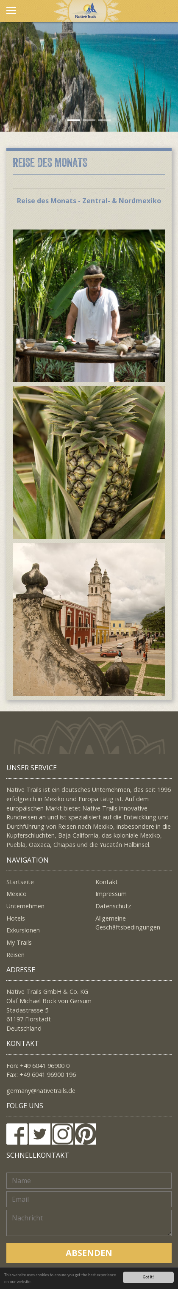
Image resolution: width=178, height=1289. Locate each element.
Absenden (89, 1253)
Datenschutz (113, 906)
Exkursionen (23, 930)
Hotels (15, 918)
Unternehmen (25, 906)
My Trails (19, 942)
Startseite (20, 882)
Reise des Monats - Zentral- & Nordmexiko (89, 200)
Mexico (16, 894)
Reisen (15, 955)
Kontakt (106, 882)
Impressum (111, 894)
